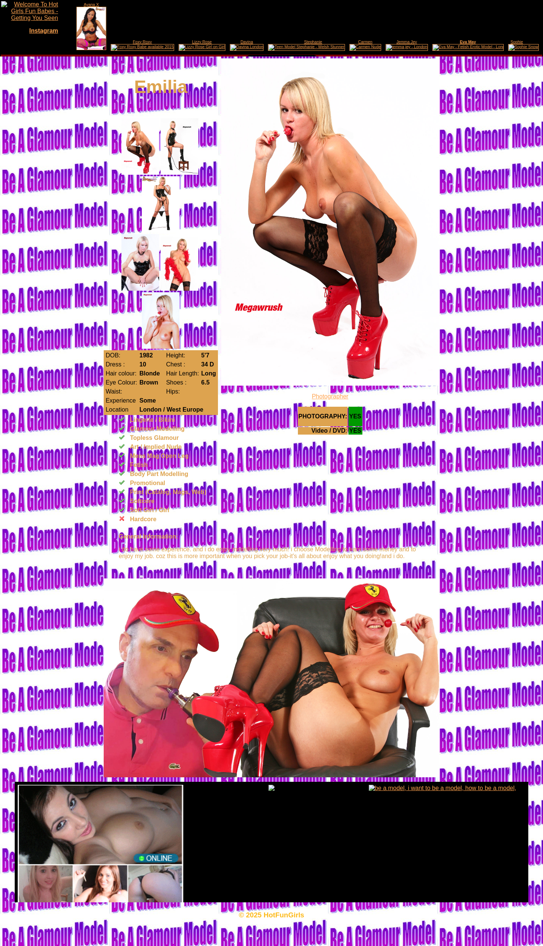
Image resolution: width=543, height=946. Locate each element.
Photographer (330, 396)
